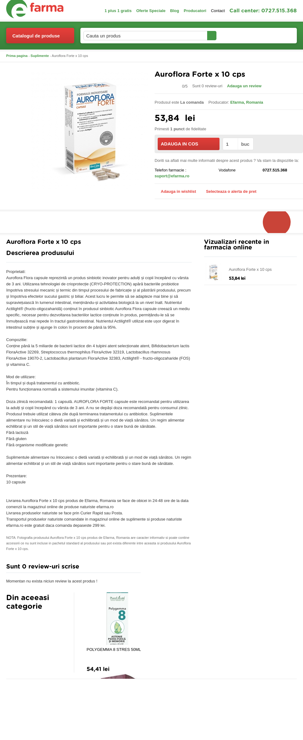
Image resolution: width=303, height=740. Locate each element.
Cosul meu (276, 35)
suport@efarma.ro (172, 176)
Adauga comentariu (170, 568)
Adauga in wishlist (175, 191)
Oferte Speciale (151, 10)
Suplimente (40, 56)
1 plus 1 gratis (118, 10)
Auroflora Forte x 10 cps (250, 269)
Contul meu (238, 35)
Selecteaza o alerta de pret (228, 191)
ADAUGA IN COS (188, 143)
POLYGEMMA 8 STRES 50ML (114, 649)
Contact (218, 10)
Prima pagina (17, 56)
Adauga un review (244, 86)
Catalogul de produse (36, 38)
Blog (174, 10)
